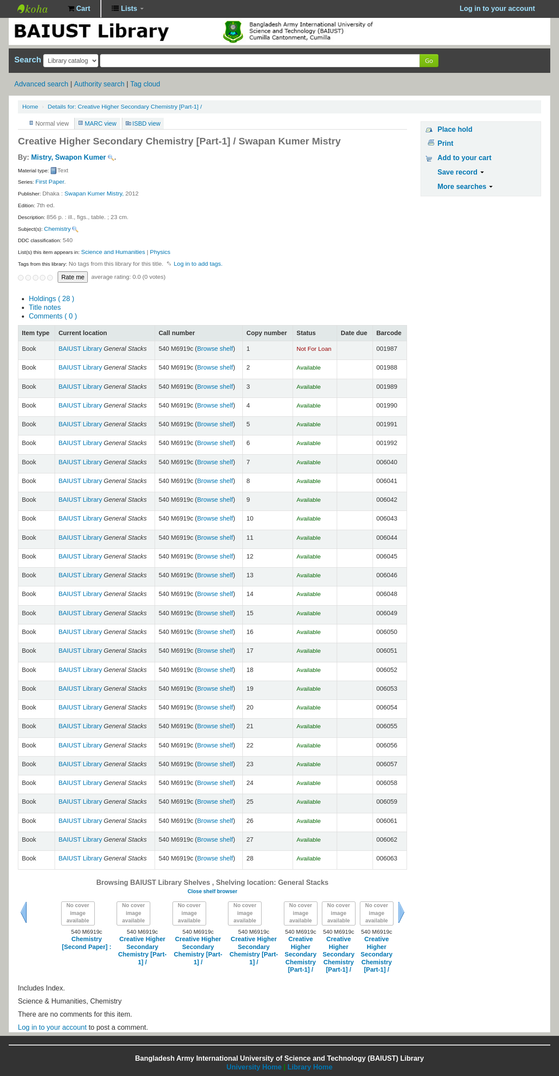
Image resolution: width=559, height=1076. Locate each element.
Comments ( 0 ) (53, 316)
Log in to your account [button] (497, 8)
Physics (160, 252)
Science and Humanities (113, 252)
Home (30, 106)
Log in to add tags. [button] (198, 263)
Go (429, 60)
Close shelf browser (212, 891)
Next (401, 912)
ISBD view (146, 123)
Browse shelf (215, 348)
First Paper (49, 181)
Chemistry (57, 229)
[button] (79, 8)
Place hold (455, 129)
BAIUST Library (39, 8)
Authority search (99, 84)
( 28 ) (51, 298)
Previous (23, 912)
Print (445, 143)
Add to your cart (465, 157)
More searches (465, 186)
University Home (254, 1067)
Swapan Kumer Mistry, (94, 193)
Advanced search (41, 84)
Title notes (45, 307)
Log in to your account (52, 1027)
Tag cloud (145, 84)
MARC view (101, 123)
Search (27, 59)
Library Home (309, 1067)
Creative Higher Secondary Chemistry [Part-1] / (125, 106)
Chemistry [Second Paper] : (86, 943)
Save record (461, 172)
